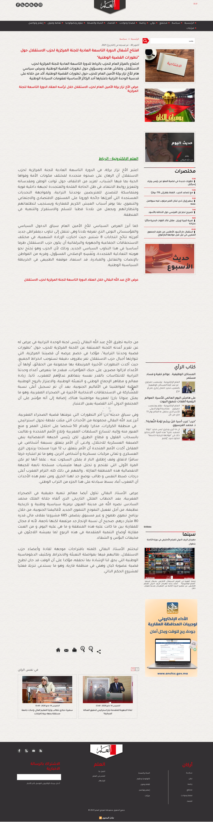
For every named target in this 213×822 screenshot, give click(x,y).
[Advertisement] (102, 411)
